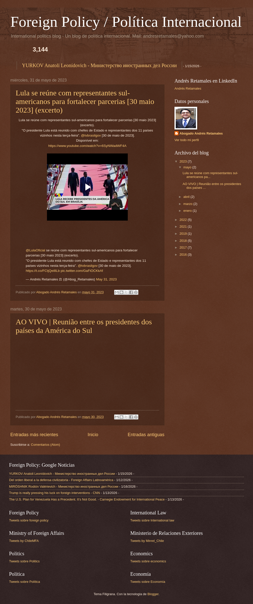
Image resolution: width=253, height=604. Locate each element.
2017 (184, 247)
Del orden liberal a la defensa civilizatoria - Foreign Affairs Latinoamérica (61, 480)
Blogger (153, 594)
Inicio (93, 434)
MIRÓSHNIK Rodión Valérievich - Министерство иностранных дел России (63, 486)
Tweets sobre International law (152, 520)
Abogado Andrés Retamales (201, 133)
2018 (184, 241)
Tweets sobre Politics (24, 561)
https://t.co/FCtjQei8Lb (43, 271)
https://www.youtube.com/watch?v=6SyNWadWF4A (87, 146)
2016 (184, 254)
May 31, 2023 (106, 279)
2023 (184, 161)
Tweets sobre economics (148, 561)
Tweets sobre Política (24, 582)
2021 (184, 226)
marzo (188, 204)
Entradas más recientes (34, 434)
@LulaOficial (35, 250)
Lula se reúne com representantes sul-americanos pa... (210, 175)
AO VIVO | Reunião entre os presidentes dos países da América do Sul (84, 326)
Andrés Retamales (187, 88)
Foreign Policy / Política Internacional (126, 21)
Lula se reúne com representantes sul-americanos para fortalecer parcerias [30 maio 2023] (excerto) (85, 101)
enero (188, 211)
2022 (184, 220)
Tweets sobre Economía (147, 582)
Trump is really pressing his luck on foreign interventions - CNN (54, 493)
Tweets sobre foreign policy (28, 520)
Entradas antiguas (146, 434)
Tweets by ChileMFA (24, 541)
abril (186, 197)
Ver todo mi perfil (186, 140)
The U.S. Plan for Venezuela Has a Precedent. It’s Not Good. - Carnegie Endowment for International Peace (87, 499)
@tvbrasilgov (91, 135)
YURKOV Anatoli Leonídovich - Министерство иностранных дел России (99, 65)
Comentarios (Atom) (45, 445)
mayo (187, 167)
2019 (184, 233)
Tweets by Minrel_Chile (147, 541)
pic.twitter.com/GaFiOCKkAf (82, 271)
